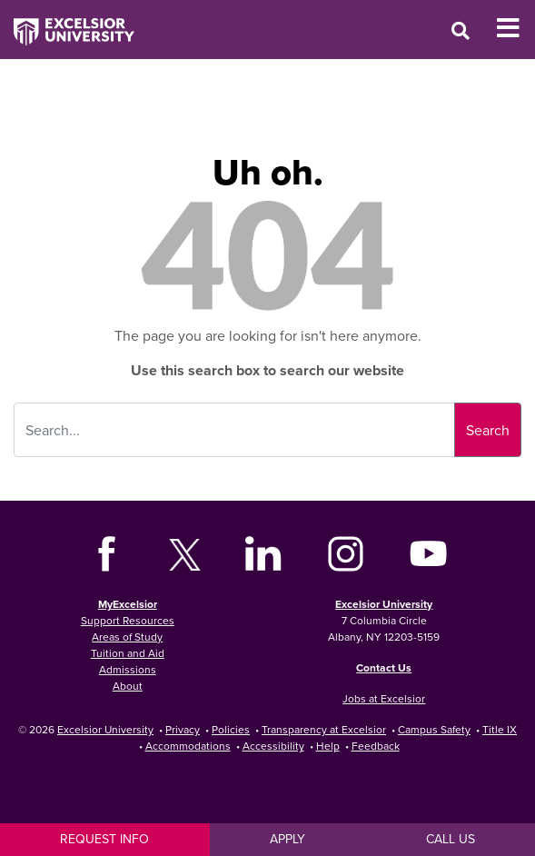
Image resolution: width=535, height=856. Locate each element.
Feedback (376, 745)
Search (488, 430)
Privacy (182, 729)
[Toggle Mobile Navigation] (515, 28)
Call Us (450, 839)
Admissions (127, 669)
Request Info (104, 839)
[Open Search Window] (460, 30)
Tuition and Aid (127, 653)
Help (328, 745)
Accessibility (273, 745)
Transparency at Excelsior (324, 729)
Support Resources (127, 620)
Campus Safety (434, 729)
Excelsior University (383, 604)
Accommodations (188, 745)
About (128, 685)
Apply (287, 839)
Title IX (499, 729)
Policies (231, 729)
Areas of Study (127, 636)
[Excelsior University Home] (67, 22)
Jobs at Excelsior (383, 698)
